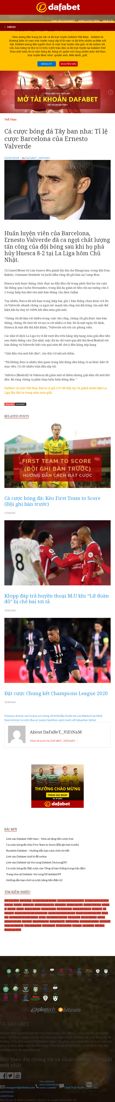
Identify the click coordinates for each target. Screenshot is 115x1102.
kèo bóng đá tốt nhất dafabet (23, 917)
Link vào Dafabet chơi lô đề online (26, 856)
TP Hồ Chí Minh (64, 925)
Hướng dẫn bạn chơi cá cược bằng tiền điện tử (34, 880)
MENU (11, 26)
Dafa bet (8, 904)
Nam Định (27, 921)
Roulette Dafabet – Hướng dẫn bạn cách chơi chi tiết (37, 850)
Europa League (48, 909)
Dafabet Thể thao (92, 904)
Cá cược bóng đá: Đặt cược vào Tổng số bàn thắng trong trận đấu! (46, 868)
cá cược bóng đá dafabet (44, 900)
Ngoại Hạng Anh (41, 921)
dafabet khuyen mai (44, 904)
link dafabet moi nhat (56, 917)
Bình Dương (26, 900)
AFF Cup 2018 (11, 900)
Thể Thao (10, 119)
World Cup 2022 (12, 929)
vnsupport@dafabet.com (17, 1087)
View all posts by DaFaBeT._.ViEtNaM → (54, 740)
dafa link (11, 909)
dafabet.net (28, 904)
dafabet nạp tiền (74, 904)
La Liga (42, 917)
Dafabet (20, 404)
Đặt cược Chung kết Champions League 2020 (56, 693)
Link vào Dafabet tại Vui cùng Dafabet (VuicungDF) (36, 862)
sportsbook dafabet (89, 921)
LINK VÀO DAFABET (63, 20)
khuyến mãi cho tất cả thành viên (31, 913)
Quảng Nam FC (57, 921)
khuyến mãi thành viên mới (61, 913)
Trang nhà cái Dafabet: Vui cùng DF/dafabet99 (33, 874)
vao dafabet (88, 925)
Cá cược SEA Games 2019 (70, 900)
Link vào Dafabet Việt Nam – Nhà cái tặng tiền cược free (39, 838)
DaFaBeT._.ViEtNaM (37, 157)
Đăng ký (46, 63)
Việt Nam (100, 925)
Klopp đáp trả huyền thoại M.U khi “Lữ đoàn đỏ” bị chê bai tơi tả (56, 598)
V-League (77, 925)
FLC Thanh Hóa (64, 909)
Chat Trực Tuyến (72, 1087)
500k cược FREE (89, 20)
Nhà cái (108, 20)
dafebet (20, 909)
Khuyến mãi (68, 63)
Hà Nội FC (97, 909)
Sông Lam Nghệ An (14, 925)
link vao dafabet (89, 917)
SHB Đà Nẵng (72, 921)
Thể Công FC (48, 925)
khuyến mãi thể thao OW (88, 913)
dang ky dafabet (32, 909)
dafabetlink (60, 904)
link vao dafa (74, 917)
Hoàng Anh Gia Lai (82, 909)
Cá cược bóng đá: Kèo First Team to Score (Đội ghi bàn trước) (52, 501)
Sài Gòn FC (104, 921)
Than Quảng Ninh (33, 925)
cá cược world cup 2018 (97, 900)
